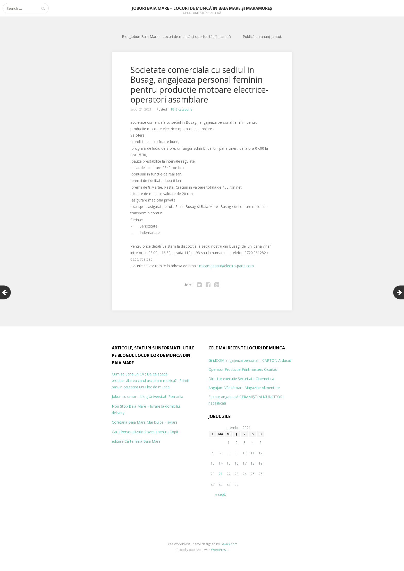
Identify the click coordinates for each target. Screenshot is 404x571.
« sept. (220, 494)
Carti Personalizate (127, 431)
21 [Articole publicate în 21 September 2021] (220, 473)
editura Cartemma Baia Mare (136, 441)
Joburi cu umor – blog (130, 396)
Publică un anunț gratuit (262, 36)
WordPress (219, 550)
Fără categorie (181, 109)
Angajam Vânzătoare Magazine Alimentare (244, 387)
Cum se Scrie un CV (128, 374)
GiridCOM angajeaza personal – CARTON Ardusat (249, 360)
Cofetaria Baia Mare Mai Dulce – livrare (145, 422)
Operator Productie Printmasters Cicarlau (242, 369)
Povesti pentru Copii (161, 431)
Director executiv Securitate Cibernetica (241, 378)
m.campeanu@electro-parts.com (226, 265)
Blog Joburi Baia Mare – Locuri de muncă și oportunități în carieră (176, 36)
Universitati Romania (166, 396)
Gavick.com (229, 544)
